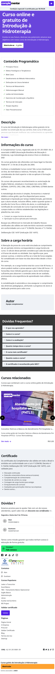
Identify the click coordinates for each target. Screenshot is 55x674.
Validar (5, 613)
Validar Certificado (8, 630)
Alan (4, 572)
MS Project (5, 603)
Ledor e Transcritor (8, 584)
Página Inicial (6, 622)
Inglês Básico (6, 592)
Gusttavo (6, 576)
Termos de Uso (6, 636)
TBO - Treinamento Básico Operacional (15, 590)
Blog (2, 633)
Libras (3, 598)
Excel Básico (5, 587)
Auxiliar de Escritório (8, 601)
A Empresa (5, 625)
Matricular (6, 666)
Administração (6, 595)
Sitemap (4, 639)
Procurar (4, 628)
